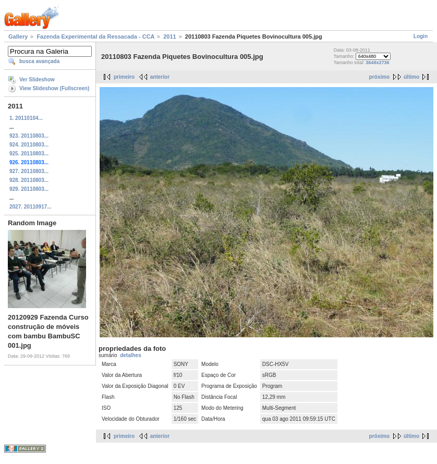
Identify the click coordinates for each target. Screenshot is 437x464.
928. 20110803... (28, 180)
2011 (169, 36)
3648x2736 (377, 62)
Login (421, 36)
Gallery (18, 36)
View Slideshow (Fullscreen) (54, 88)
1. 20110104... (26, 118)
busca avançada (39, 61)
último (411, 77)
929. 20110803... (28, 189)
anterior (159, 77)
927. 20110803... (28, 171)
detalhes (130, 355)
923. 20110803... (28, 136)
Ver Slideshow (37, 79)
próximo (379, 77)
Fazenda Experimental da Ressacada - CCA (95, 36)
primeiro (124, 77)
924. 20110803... (28, 145)
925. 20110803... (28, 153)
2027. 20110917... (30, 207)
